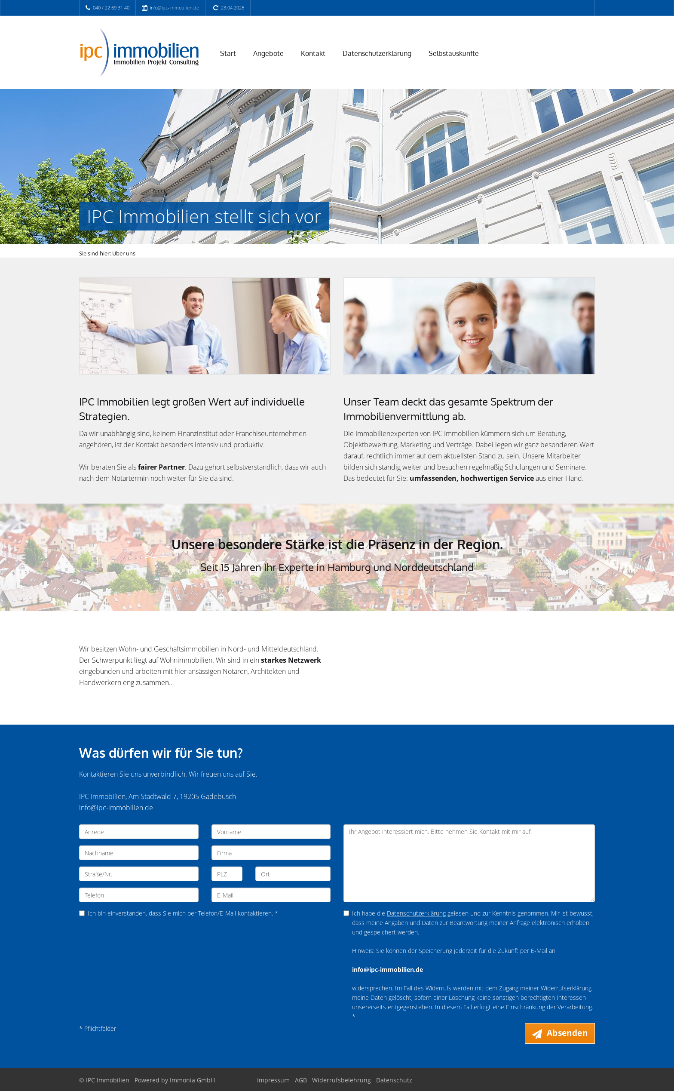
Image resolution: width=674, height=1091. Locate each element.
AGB (301, 1080)
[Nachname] (139, 852)
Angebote (268, 53)
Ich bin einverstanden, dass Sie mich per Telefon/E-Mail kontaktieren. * (178, 913)
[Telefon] (139, 895)
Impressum (273, 1080)
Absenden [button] (567, 1033)
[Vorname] (271, 831)
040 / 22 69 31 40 (111, 7)
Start (228, 53)
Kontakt (313, 53)
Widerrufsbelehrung (341, 1080)
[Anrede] (139, 831)
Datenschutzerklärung (377, 53)
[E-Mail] (271, 895)
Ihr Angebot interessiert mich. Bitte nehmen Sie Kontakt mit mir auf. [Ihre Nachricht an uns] (469, 863)
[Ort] (293, 874)
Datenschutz (394, 1080)
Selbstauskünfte (454, 53)
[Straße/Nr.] (139, 874)
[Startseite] (139, 52)
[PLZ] (227, 874)
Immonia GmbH (192, 1080)
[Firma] (271, 852)
